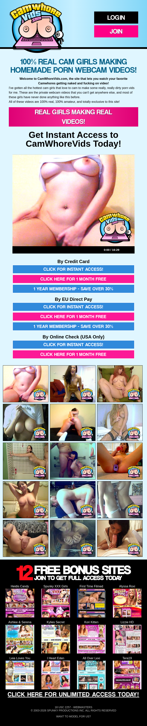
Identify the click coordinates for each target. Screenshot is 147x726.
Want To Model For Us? (73, 716)
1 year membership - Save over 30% (73, 288)
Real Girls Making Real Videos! (73, 116)
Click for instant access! (73, 269)
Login (116, 17)
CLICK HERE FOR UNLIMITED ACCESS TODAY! (73, 694)
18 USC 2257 (63, 707)
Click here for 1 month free (73, 279)
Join (116, 31)
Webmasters (82, 707)
